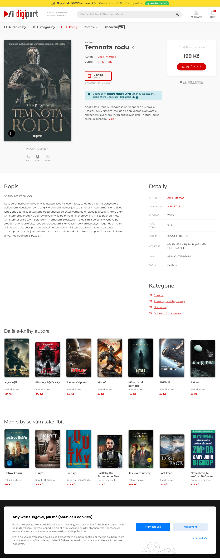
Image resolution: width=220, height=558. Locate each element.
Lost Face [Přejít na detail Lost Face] (166, 473)
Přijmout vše (153, 527)
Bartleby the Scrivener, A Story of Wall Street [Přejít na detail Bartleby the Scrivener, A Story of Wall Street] (109, 476)
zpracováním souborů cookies (76, 537)
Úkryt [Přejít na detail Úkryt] (39, 473)
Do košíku (191, 67)
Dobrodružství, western (168, 313)
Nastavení (190, 527)
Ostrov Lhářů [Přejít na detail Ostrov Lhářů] (13, 473)
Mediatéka (125, 96)
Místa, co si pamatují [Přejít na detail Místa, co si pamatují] (135, 384)
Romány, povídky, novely (169, 301)
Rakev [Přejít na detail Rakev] (194, 382)
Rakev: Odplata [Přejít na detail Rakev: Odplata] (76, 382)
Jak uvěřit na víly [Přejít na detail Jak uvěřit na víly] (140, 473)
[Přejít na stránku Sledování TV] (110, 3)
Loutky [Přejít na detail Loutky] (71, 473)
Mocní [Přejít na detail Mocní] (101, 382)
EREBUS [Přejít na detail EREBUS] (164, 382)
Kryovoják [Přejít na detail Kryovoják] (11, 382)
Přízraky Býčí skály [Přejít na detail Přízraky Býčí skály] (47, 382)
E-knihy (69, 27)
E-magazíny (43, 27)
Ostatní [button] (91, 27)
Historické (160, 307)
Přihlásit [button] (196, 14)
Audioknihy (15, 27)
